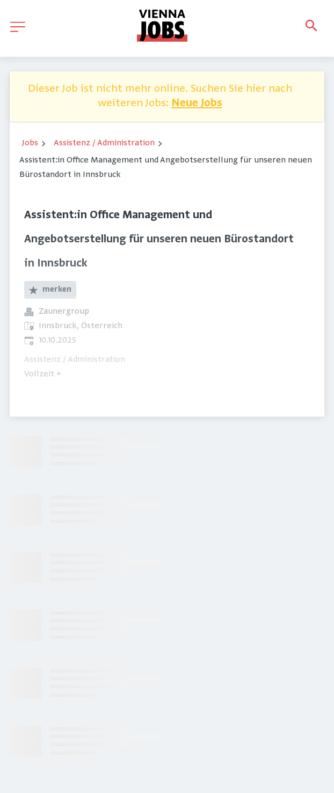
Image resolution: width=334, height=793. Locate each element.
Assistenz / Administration (104, 143)
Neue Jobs (196, 104)
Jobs (30, 143)
